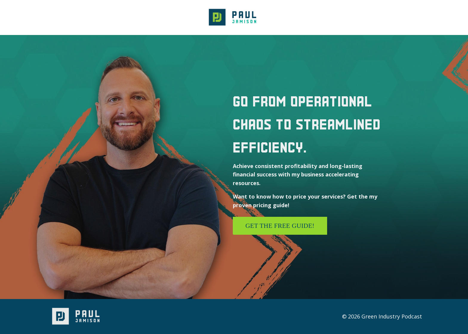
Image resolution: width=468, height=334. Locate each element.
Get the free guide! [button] (279, 225)
